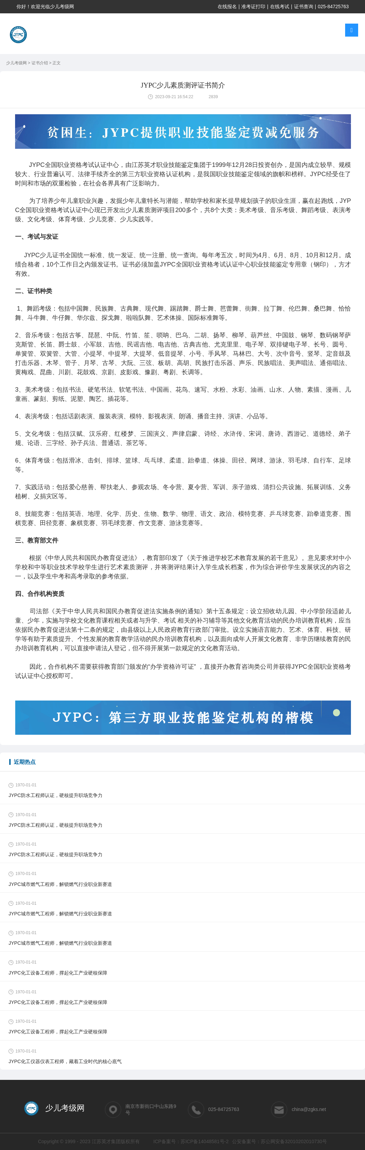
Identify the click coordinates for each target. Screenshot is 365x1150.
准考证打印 (253, 6)
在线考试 (279, 6)
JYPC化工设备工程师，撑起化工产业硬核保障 (58, 973)
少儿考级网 (17, 63)
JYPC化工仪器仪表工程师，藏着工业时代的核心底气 (65, 1061)
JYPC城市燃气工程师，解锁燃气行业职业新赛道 (60, 884)
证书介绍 (40, 63)
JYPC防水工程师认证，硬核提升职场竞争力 (55, 795)
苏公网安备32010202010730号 (294, 1141)
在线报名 (227, 6)
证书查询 (303, 6)
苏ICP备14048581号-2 (205, 1141)
